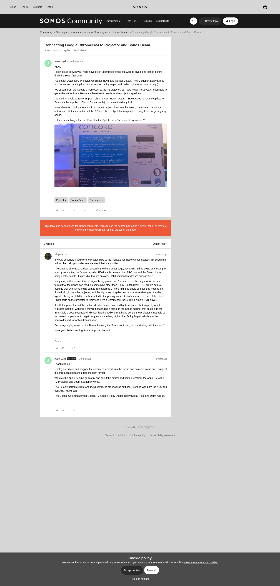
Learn (24, 7)
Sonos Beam (78, 200)
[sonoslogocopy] (140, 7)
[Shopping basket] (265, 7)
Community (46, 32)
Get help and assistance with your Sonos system (83, 32)
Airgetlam (59, 254)
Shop (13, 7)
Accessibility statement (162, 435)
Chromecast (96, 200)
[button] (210, 21)
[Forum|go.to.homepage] (71, 21)
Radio (50, 7)
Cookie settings (138, 435)
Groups (147, 20)
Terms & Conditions (116, 435)
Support (37, 7)
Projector (61, 200)
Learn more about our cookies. (201, 562)
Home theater (121, 32)
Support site (162, 20)
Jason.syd (60, 61)
